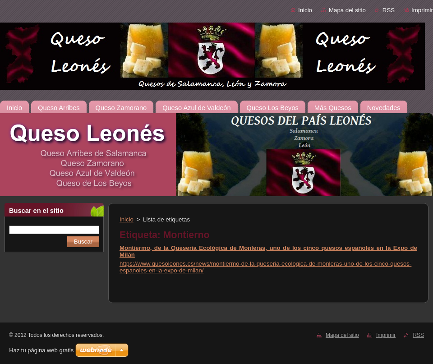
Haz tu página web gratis (41, 350)
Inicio (305, 10)
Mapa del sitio (347, 10)
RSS (388, 10)
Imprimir (422, 10)
